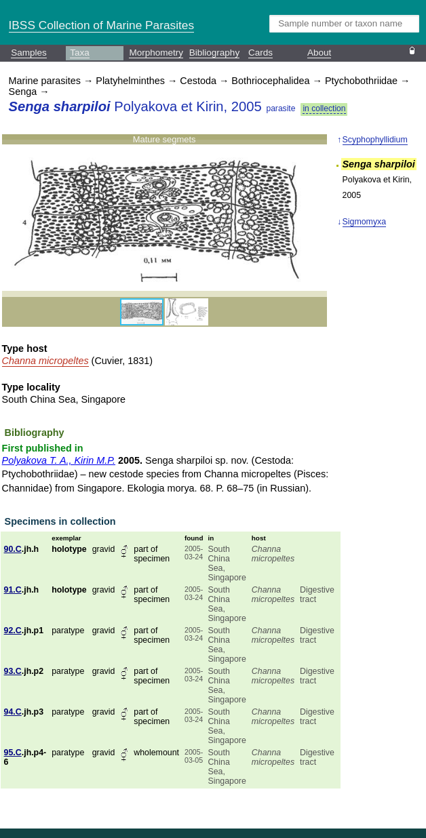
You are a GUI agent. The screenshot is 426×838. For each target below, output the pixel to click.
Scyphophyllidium (375, 139)
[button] (315, 215)
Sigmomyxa (365, 221)
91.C (13, 590)
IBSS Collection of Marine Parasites (102, 25)
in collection (324, 108)
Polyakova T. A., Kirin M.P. (58, 460)
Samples (29, 52)
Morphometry (156, 52)
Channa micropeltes (45, 360)
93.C (13, 671)
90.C (13, 549)
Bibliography (214, 52)
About (319, 52)
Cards (260, 52)
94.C (13, 712)
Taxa (80, 52)
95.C (13, 752)
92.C (13, 630)
